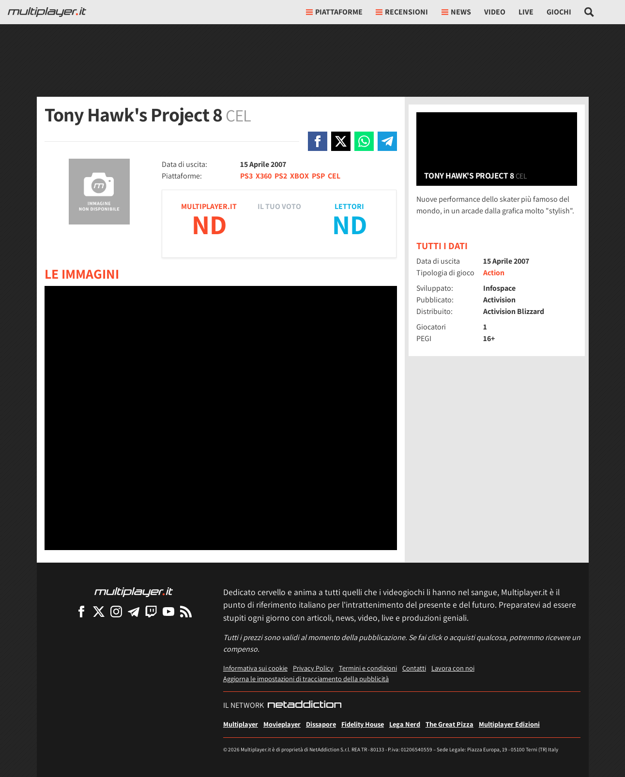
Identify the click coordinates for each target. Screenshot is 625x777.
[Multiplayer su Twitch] (151, 611)
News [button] (456, 12)
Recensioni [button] (402, 12)
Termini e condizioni (368, 667)
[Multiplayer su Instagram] (116, 611)
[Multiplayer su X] (99, 611)
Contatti (414, 667)
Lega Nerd (404, 724)
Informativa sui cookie (255, 667)
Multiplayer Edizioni (509, 724)
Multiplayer (240, 724)
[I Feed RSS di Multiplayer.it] (186, 611)
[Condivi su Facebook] (317, 141)
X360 (264, 176)
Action (493, 273)
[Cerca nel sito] (589, 12)
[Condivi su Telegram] (387, 141)
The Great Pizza (449, 724)
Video (494, 12)
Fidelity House (362, 724)
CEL (334, 176)
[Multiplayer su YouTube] (168, 611)
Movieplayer (282, 724)
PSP (318, 176)
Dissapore (321, 724)
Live (526, 12)
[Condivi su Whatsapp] (364, 141)
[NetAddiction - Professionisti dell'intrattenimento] (304, 705)
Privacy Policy (313, 667)
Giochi (559, 12)
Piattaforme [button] (334, 12)
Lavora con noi (452, 667)
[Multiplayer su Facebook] (81, 611)
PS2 (280, 176)
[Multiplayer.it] (47, 12)
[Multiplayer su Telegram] (133, 611)
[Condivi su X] (341, 141)
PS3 (246, 176)
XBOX (299, 176)
